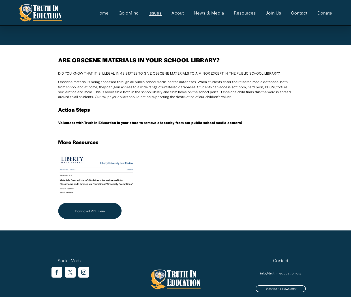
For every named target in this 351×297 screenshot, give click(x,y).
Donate (324, 13)
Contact (299, 13)
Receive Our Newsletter (281, 289)
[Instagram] (83, 272)
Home (102, 13)
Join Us (273, 13)
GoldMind (129, 13)
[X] (70, 272)
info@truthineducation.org (281, 273)
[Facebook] (56, 272)
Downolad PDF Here (90, 211)
